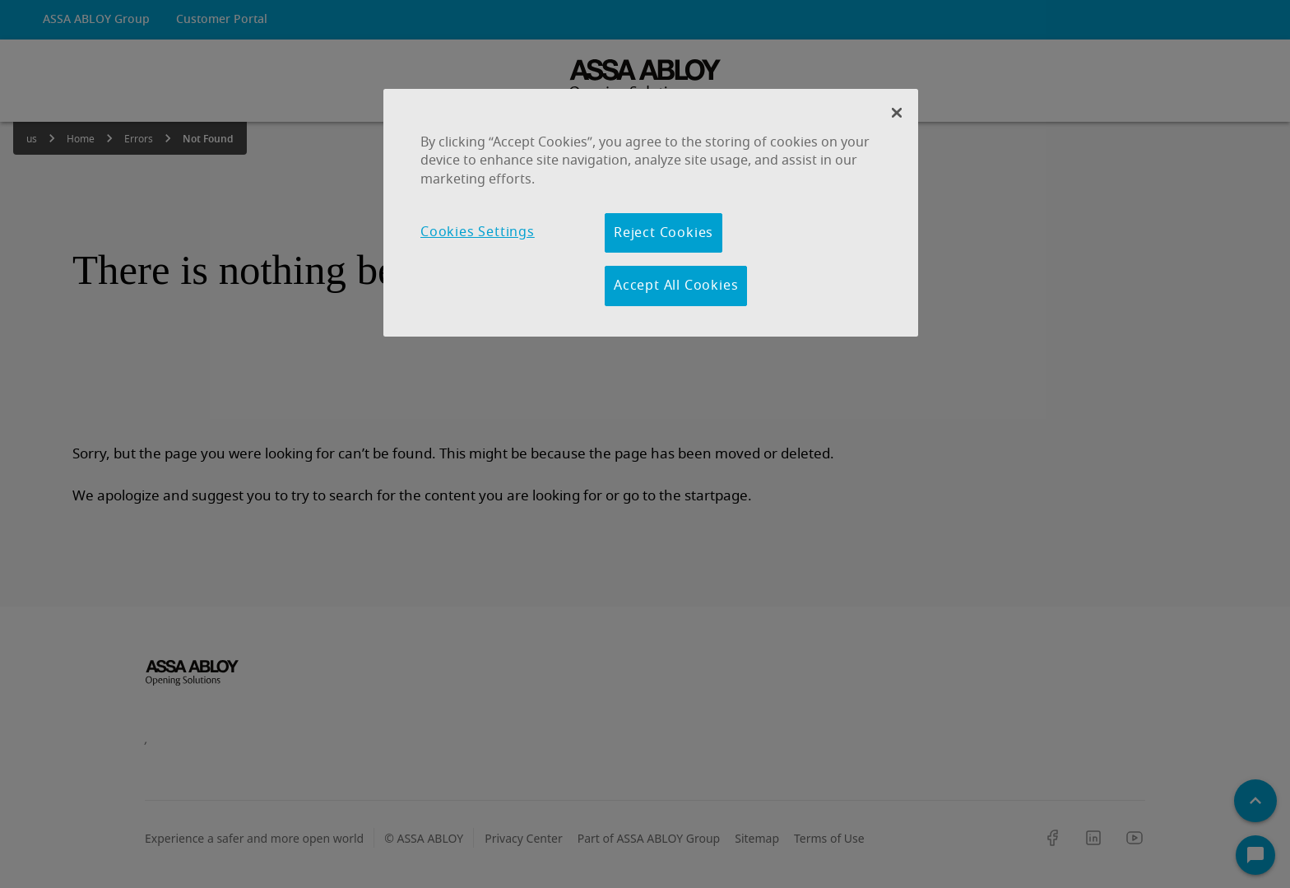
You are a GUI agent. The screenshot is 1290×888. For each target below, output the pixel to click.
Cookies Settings (477, 232)
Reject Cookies (663, 233)
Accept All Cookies (676, 285)
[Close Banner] (897, 112)
